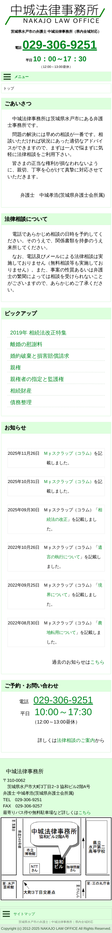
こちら (97, 662)
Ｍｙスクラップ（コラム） (69, 453)
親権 (15, 368)
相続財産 (21, 391)
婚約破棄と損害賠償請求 (39, 356)
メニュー (16, 77)
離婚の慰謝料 (26, 344)
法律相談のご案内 (76, 740)
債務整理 (21, 402)
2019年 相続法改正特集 (38, 333)
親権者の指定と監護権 (37, 379)
